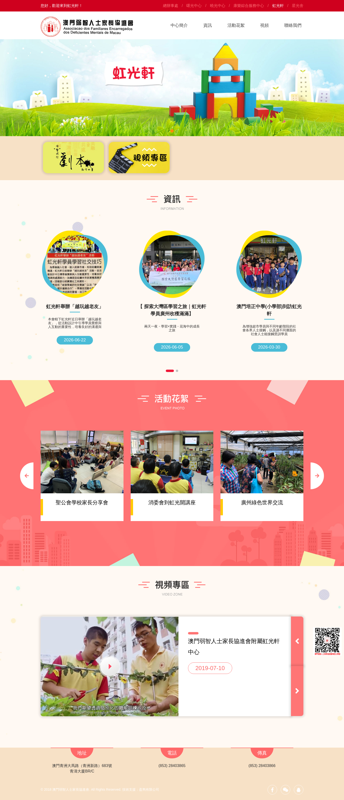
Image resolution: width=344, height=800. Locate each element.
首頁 (150, 25)
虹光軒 (278, 6)
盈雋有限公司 (149, 789)
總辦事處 (170, 6)
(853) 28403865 (171, 766)
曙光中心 (194, 6)
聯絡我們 (292, 25)
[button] (172, 131)
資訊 (207, 25)
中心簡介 (179, 25)
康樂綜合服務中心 (248, 6)
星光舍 (297, 6)
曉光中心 (217, 6)
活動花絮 (236, 25)
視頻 (264, 25)
